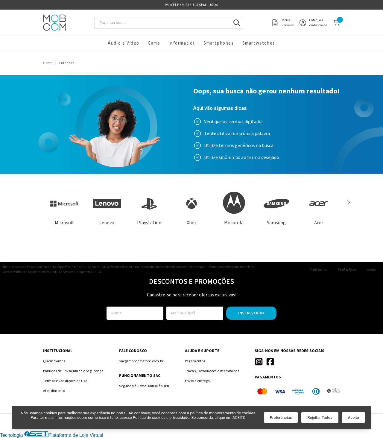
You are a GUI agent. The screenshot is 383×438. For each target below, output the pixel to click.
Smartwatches (258, 43)
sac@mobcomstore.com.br (141, 361)
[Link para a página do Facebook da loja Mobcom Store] (270, 361)
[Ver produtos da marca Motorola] (234, 209)
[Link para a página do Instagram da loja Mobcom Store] (259, 361)
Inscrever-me (251, 313)
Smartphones (218, 43)
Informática (181, 43)
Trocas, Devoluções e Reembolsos (212, 371)
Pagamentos (195, 361)
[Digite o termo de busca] (163, 22)
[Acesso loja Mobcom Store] (313, 23)
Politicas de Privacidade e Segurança (73, 371)
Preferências (281, 417)
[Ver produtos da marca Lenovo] (107, 209)
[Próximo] (348, 202)
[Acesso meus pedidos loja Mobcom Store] (282, 23)
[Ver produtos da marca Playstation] (149, 209)
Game (154, 43)
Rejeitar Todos (319, 417)
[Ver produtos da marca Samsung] (276, 209)
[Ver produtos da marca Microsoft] (64, 209)
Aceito (353, 417)
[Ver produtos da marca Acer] (319, 209)
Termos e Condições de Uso (65, 381)
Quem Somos (54, 361)
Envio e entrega (197, 381)
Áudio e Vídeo (123, 43)
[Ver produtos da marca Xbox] (191, 209)
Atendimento (54, 390)
